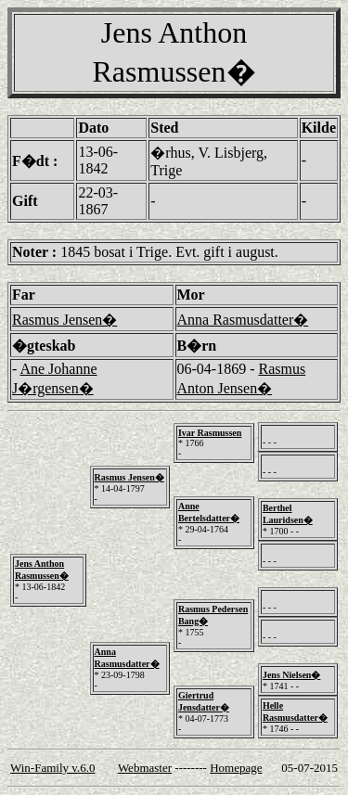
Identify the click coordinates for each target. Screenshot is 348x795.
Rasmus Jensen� (64, 319)
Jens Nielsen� (292, 675)
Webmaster (145, 768)
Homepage (236, 768)
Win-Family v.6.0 (52, 768)
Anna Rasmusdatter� (243, 319)
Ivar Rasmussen (209, 433)
